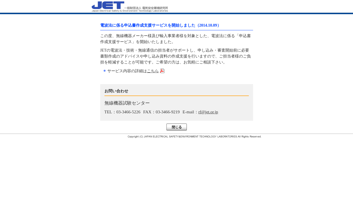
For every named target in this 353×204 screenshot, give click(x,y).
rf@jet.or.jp (208, 112)
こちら (153, 71)
